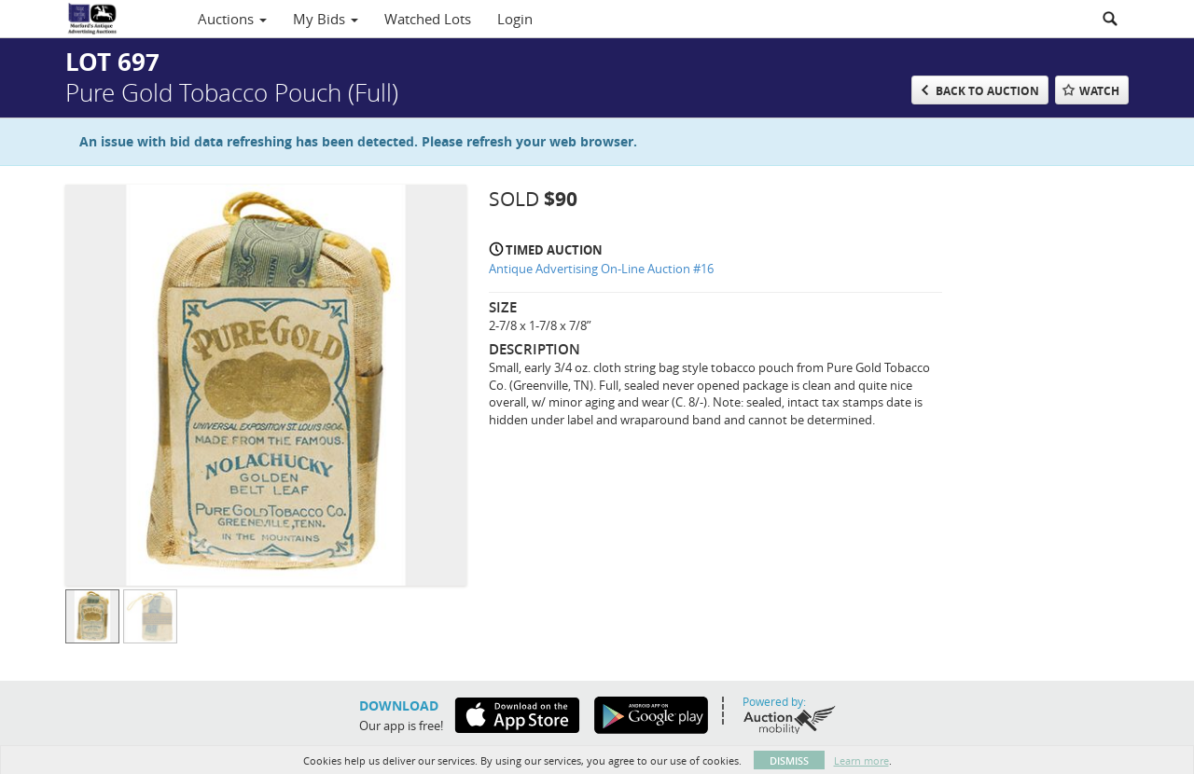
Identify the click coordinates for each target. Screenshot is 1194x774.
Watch (1099, 91)
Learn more (861, 760)
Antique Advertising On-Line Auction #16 (601, 268)
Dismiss (789, 760)
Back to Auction (987, 91)
